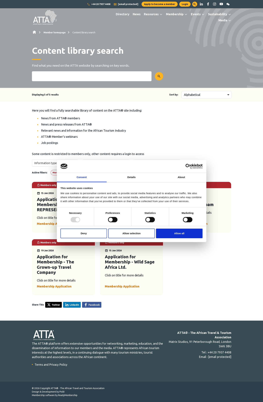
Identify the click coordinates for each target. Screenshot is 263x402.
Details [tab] (131, 177)
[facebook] (208, 4)
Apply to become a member (159, 4)
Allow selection (131, 233)
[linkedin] (201, 4)
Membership (175, 14)
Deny (84, 233)
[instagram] (214, 4)
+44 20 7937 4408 (98, 4)
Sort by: (173, 94)
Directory (122, 14)
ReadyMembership (67, 395)
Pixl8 (61, 391)
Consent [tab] (82, 177)
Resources (151, 14)
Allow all (179, 233)
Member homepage (55, 32)
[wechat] (228, 4)
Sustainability (217, 14)
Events (196, 14)
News (137, 14)
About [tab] (181, 177)
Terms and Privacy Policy (51, 364)
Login (185, 4)
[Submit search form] (159, 76)
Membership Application (54, 223)
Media (222, 20)
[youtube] (221, 4)
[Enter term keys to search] (92, 76)
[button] (194, 4)
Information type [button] (45, 163)
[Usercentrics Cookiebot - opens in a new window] (188, 166)
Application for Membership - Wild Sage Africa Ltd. (130, 261)
